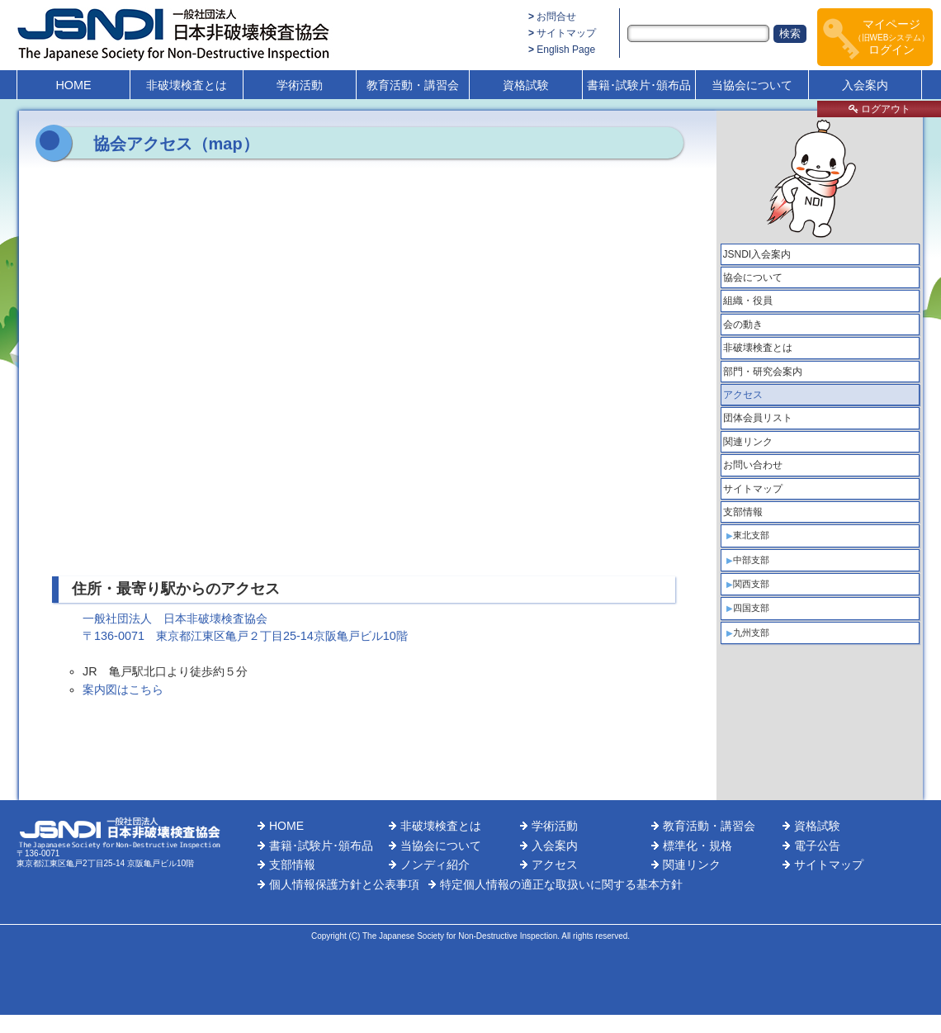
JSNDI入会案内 (757, 254)
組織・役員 (748, 300)
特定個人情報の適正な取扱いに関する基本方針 (561, 884)
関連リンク (748, 442)
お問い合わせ (753, 465)
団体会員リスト (757, 418)
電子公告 (817, 845)
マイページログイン (892, 36)
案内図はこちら (123, 689)
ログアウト (879, 109)
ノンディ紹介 (435, 864)
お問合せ (556, 16)
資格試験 (526, 85)
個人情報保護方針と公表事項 (344, 884)
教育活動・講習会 (412, 85)
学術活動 (300, 85)
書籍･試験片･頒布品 (639, 85)
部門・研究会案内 (762, 371)
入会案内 (865, 85)
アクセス (743, 394)
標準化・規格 (697, 845)
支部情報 (743, 512)
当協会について (752, 85)
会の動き (743, 324)
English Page (566, 49)
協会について (753, 277)
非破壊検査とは (186, 85)
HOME (73, 85)
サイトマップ (566, 33)
